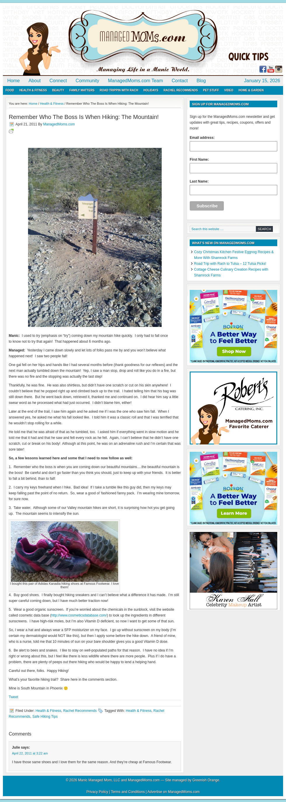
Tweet (13, 697)
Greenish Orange (205, 780)
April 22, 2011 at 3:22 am (30, 753)
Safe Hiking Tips (45, 717)
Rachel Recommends (180, 90)
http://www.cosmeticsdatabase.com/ (79, 615)
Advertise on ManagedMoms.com (173, 792)
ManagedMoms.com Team (135, 80)
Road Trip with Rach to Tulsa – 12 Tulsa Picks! (230, 264)
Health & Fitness (33, 90)
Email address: (233, 143)
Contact (180, 80)
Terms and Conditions (128, 792)
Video (228, 90)
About (35, 80)
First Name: (233, 165)
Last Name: (233, 187)
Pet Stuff (211, 90)
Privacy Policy (97, 792)
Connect (58, 80)
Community (87, 80)
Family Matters (82, 90)
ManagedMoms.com (70, 41)
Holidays (150, 90)
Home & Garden (251, 90)
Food (10, 90)
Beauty (58, 90)
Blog (201, 80)
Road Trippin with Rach (119, 90)
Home (13, 80)
